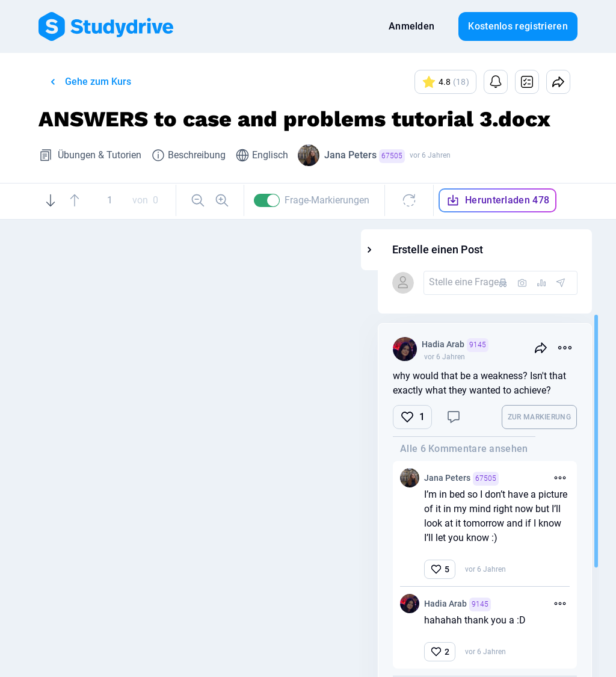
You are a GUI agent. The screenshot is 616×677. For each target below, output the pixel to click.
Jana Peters (364, 156)
